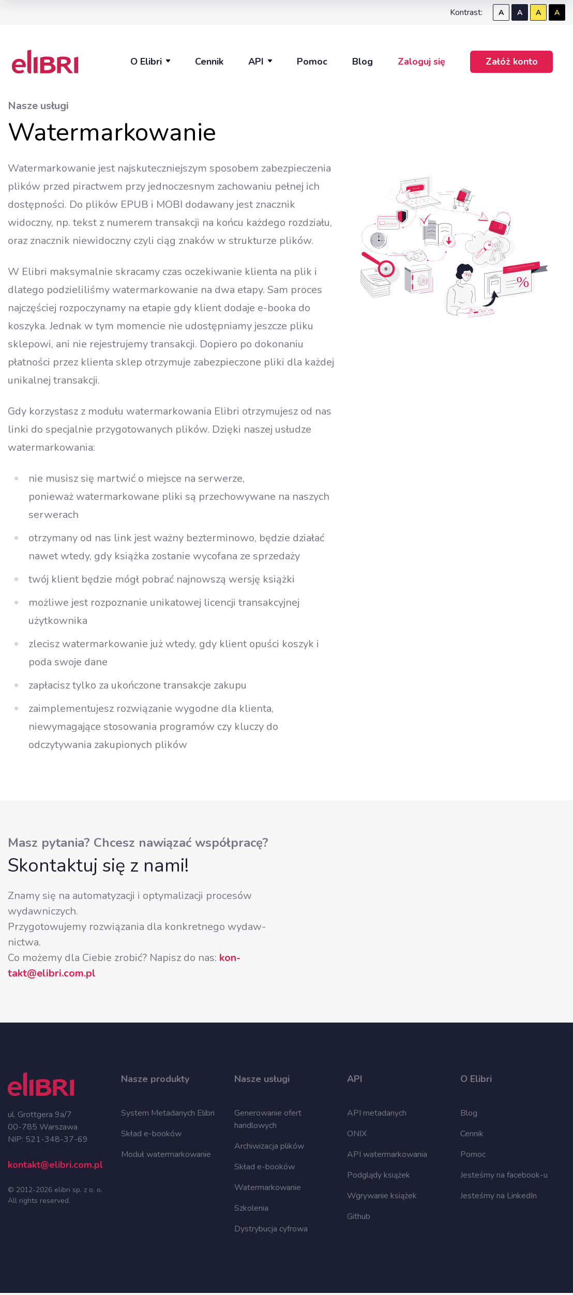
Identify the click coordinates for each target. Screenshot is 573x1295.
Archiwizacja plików (269, 1146)
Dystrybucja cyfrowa (271, 1229)
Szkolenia (251, 1208)
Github (358, 1216)
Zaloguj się (421, 61)
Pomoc (312, 61)
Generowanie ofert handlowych (267, 1119)
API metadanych (376, 1113)
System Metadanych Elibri (168, 1113)
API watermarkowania (387, 1154)
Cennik (209, 61)
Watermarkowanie (267, 1187)
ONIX (357, 1133)
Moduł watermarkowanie (166, 1154)
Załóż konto (512, 61)
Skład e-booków (151, 1133)
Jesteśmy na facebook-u (504, 1175)
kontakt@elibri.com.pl (55, 1165)
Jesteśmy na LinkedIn (498, 1195)
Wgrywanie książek (382, 1195)
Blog (362, 61)
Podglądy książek (378, 1175)
